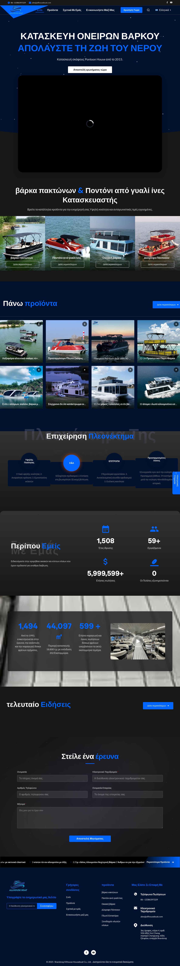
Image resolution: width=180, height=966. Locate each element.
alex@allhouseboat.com (41, 3)
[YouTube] (93, 952)
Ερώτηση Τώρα (131, 10)
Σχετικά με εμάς (72, 9)
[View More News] (158, 705)
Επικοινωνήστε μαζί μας (100, 9)
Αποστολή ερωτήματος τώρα (90, 69)
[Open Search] (148, 10)
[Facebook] (86, 952)
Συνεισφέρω (46, 906)
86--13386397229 (149, 899)
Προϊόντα (52, 9)
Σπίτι (39, 9)
